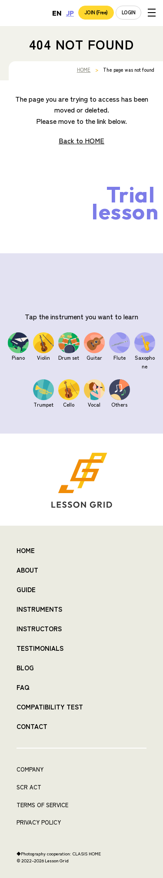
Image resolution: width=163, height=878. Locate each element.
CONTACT (32, 726)
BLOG (25, 667)
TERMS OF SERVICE (42, 805)
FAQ (23, 687)
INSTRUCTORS (39, 628)
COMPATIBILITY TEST (50, 706)
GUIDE (26, 589)
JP (70, 13)
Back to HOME (81, 140)
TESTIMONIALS (40, 648)
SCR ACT (29, 787)
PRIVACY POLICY (39, 822)
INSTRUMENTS (39, 608)
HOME (83, 69)
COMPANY (30, 769)
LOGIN (128, 12)
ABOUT (27, 569)
